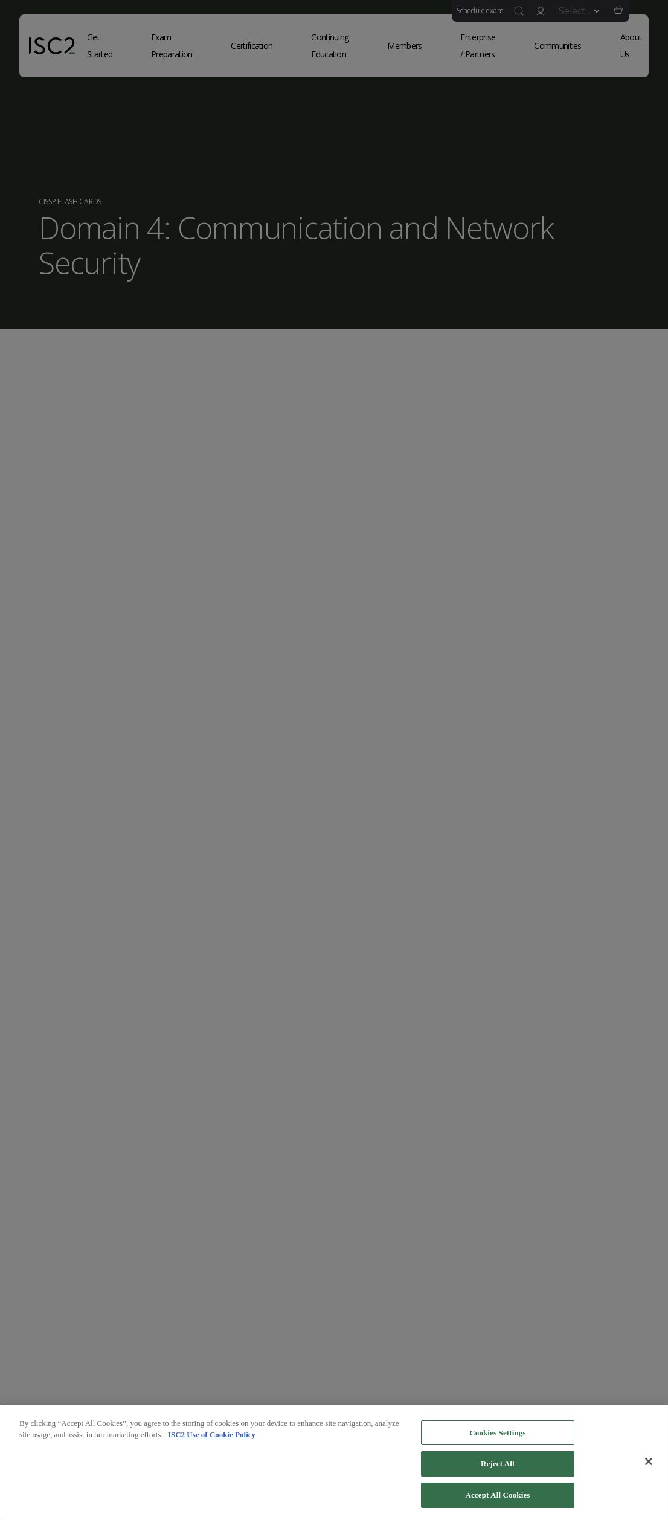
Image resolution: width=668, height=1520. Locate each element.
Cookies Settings (497, 1436)
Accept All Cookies (497, 1499)
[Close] (648, 1465)
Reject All (498, 1468)
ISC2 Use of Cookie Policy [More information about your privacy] (211, 1439)
